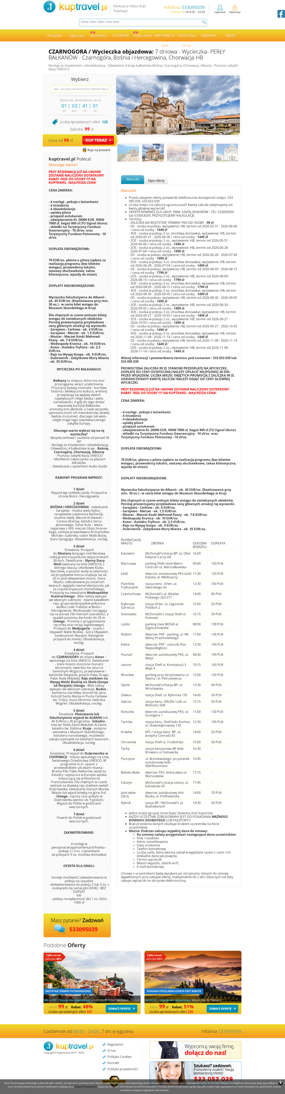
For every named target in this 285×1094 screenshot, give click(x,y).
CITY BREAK (120, 35)
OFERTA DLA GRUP (187, 37)
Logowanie (219, 9)
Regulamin (115, 1044)
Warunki (132, 179)
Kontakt (113, 1063)
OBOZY (230, 35)
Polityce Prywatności (85, 1086)
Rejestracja (234, 9)
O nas (111, 1050)
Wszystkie (54, 35)
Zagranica (76, 35)
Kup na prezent (98, 150)
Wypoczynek (142, 35)
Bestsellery (99, 35)
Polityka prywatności (122, 1069)
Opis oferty (156, 180)
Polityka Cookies (119, 1057)
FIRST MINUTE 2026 (164, 37)
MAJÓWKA (208, 35)
